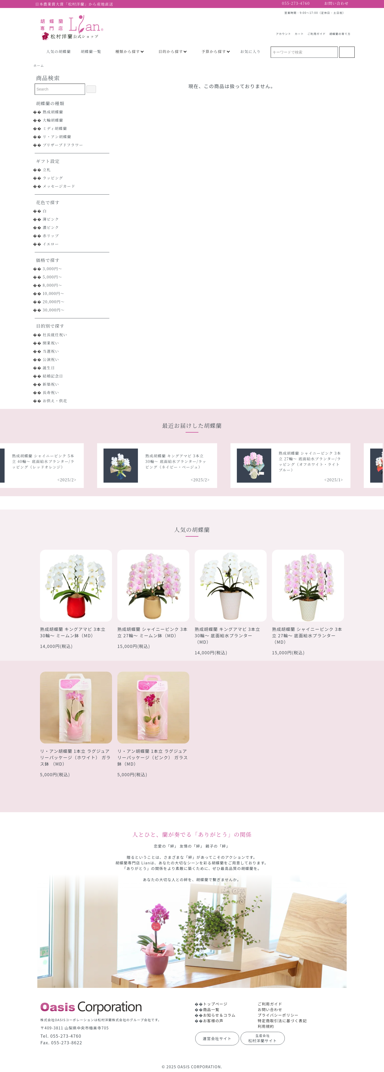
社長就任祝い (55, 334)
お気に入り (250, 51)
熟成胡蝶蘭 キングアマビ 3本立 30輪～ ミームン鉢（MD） (73, 632)
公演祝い (51, 359)
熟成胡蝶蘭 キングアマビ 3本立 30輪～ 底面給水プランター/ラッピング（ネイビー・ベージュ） (179, 461)
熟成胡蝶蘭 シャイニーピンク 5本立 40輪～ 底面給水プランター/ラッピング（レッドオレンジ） (47, 461)
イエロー (51, 244)
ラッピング (53, 177)
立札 (47, 169)
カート (299, 31)
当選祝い (51, 351)
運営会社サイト (217, 1038)
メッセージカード (59, 186)
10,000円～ (54, 293)
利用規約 (266, 1026)
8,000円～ (52, 285)
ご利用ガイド (316, 31)
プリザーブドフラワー (63, 144)
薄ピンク (51, 219)
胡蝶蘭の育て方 (340, 31)
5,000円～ (52, 277)
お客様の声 (213, 1020)
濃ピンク (51, 227)
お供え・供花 (55, 400)
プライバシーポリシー (278, 1015)
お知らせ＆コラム (219, 1015)
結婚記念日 (53, 376)
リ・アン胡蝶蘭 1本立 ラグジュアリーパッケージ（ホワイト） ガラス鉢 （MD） (75, 757)
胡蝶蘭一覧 (91, 51)
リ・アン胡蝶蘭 (57, 136)
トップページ (215, 1004)
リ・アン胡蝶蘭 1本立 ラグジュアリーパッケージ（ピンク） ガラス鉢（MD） (152, 757)
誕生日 (49, 367)
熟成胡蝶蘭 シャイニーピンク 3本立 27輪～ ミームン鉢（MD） (152, 632)
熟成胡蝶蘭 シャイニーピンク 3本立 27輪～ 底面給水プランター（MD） (307, 635)
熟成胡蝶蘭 (53, 111)
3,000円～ (52, 268)
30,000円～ (54, 310)
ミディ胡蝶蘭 (55, 128)
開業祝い (51, 343)
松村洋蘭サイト (262, 1038)
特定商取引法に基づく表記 (282, 1020)
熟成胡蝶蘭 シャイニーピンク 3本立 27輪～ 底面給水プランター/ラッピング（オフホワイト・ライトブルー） (314, 461)
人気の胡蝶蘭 (58, 51)
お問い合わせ (270, 1009)
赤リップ (51, 235)
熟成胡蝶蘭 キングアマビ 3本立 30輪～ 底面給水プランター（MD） (227, 635)
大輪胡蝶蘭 (53, 120)
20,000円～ (54, 301)
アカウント (283, 31)
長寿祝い (51, 392)
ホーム (38, 65)
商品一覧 (211, 1009)
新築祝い (51, 384)
